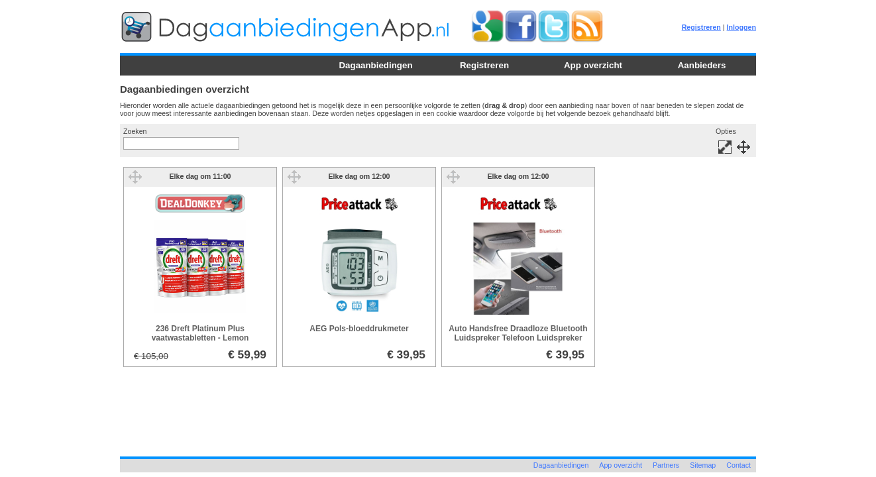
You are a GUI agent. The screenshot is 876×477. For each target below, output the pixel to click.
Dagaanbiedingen (375, 65)
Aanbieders (702, 65)
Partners (666, 465)
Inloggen (741, 27)
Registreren (701, 27)
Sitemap (703, 465)
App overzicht (593, 65)
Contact (738, 465)
